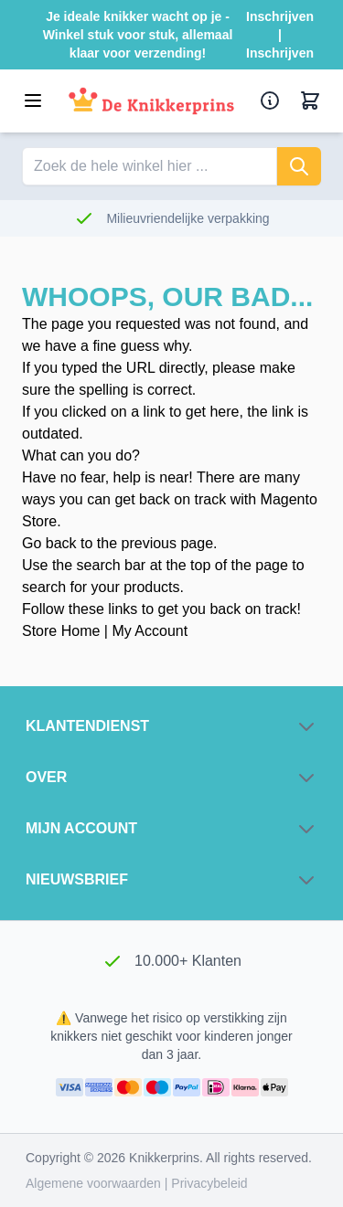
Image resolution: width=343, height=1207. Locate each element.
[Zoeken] (299, 166)
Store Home (61, 631)
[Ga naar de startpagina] (151, 101)
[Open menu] (33, 100)
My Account (150, 631)
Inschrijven (280, 16)
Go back (49, 543)
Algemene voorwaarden (95, 1183)
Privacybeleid (209, 1183)
